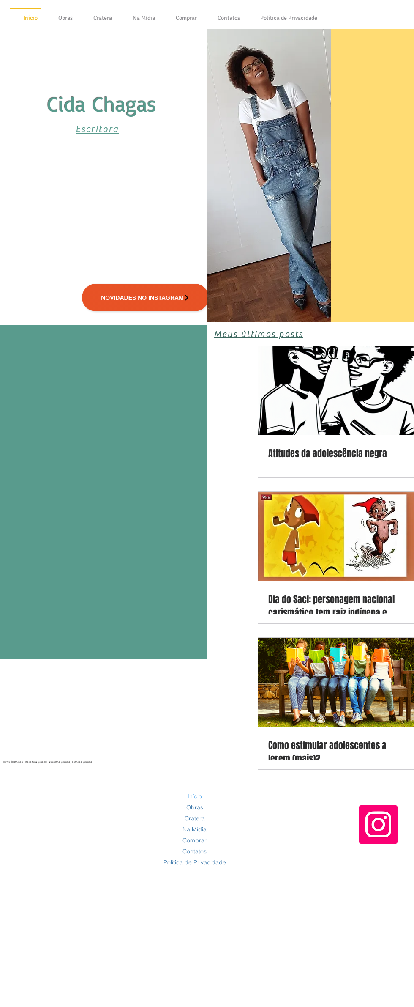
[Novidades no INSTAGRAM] (145, 297)
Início (195, 796)
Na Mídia (194, 829)
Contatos (194, 851)
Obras (194, 807)
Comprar (194, 840)
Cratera (195, 818)
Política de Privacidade (194, 862)
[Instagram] (378, 824)
